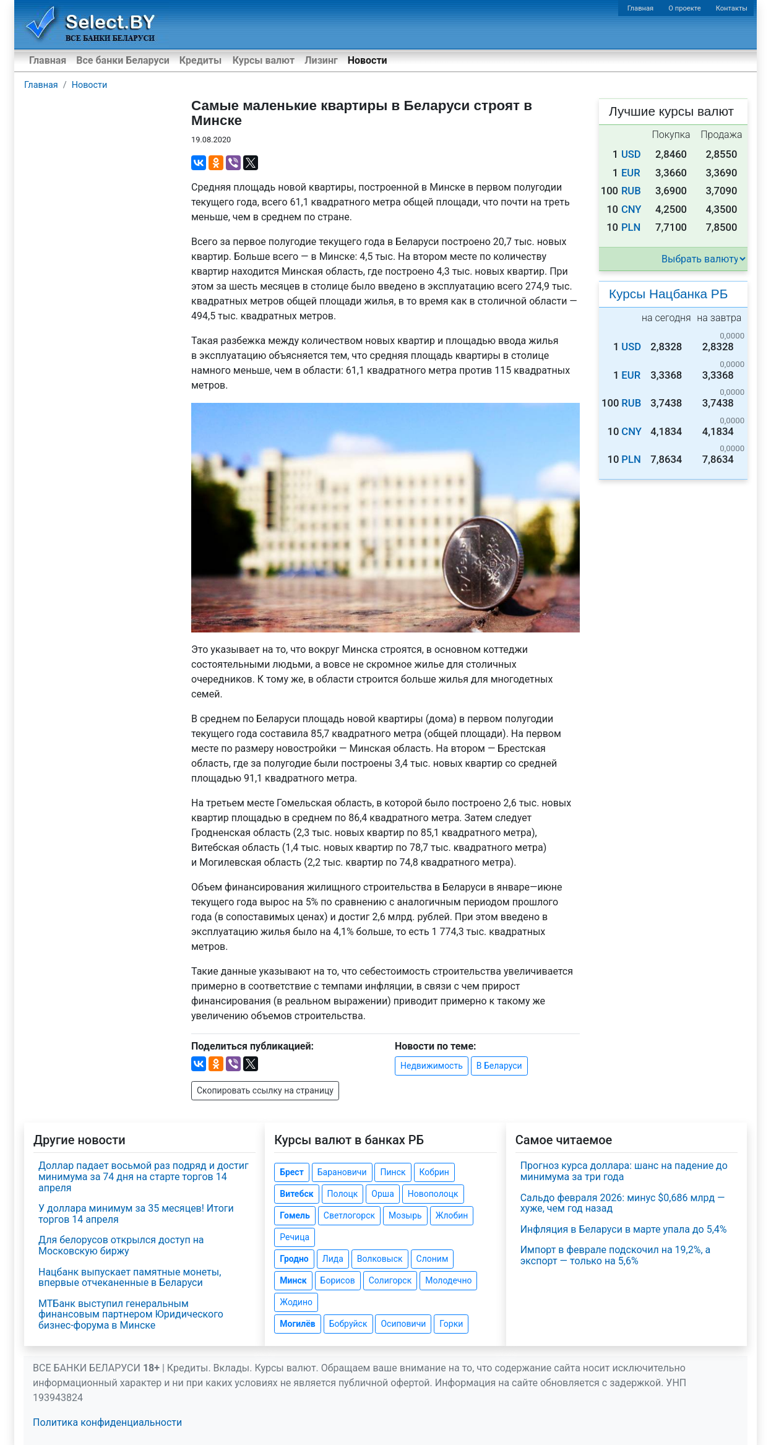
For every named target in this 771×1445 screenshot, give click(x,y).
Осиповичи (403, 1324)
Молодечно (448, 1280)
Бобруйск (348, 1324)
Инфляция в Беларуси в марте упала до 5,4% (623, 1229)
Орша (382, 1194)
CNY (631, 209)
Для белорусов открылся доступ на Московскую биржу (121, 1245)
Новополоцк (433, 1194)
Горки (451, 1324)
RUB (631, 191)
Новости (367, 60)
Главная (640, 8)
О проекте (684, 8)
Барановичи (342, 1172)
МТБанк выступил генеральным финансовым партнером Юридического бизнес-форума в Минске (130, 1314)
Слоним (432, 1259)
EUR (630, 173)
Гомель (295, 1215)
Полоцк (342, 1194)
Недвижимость (431, 1066)
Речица (294, 1237)
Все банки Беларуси (123, 60)
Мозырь (405, 1215)
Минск (293, 1280)
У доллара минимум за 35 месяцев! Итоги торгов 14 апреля (136, 1213)
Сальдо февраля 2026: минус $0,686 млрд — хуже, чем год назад (622, 1203)
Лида (332, 1259)
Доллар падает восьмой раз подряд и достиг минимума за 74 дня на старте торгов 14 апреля (143, 1176)
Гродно (294, 1259)
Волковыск (380, 1259)
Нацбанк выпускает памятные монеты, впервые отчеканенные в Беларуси (129, 1277)
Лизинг (320, 60)
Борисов (338, 1280)
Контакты (731, 8)
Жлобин (452, 1215)
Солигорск (390, 1280)
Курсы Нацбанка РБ (668, 294)
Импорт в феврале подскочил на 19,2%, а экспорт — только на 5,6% (615, 1255)
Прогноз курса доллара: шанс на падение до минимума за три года (624, 1171)
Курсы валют (264, 60)
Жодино (296, 1302)
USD (631, 154)
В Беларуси (499, 1066)
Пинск (392, 1172)
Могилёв (297, 1324)
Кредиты (200, 60)
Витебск (296, 1194)
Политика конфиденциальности (107, 1422)
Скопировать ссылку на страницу (265, 1090)
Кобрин (434, 1172)
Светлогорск (349, 1215)
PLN (630, 227)
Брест (291, 1172)
